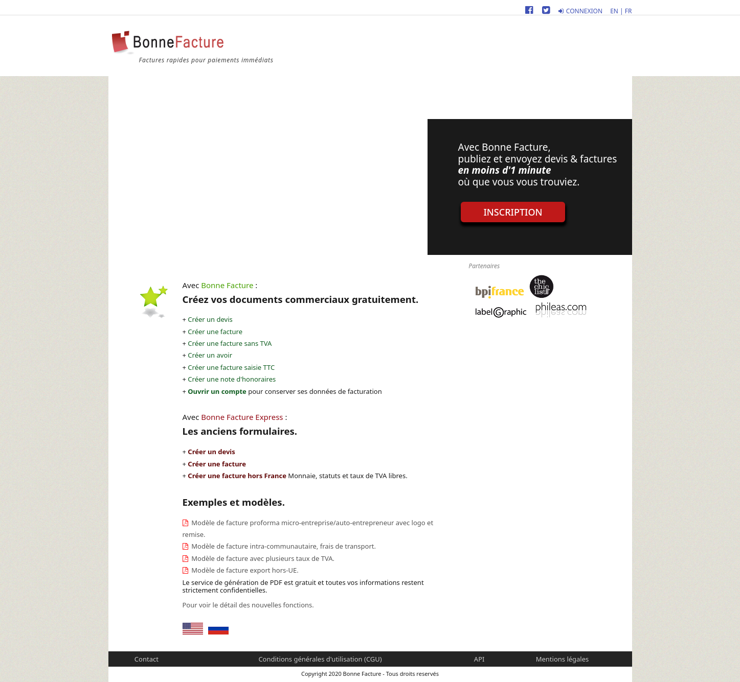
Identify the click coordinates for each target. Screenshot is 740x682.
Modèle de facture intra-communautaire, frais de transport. (283, 546)
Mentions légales (562, 659)
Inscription (513, 212)
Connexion (580, 11)
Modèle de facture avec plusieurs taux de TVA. (262, 558)
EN (614, 11)
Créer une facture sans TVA (230, 343)
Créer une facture (215, 331)
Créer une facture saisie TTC (231, 367)
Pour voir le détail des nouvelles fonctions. (248, 604)
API (479, 659)
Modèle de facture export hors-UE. (244, 570)
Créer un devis (210, 319)
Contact (146, 659)
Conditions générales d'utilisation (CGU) (320, 659)
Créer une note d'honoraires (232, 379)
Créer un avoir (210, 355)
